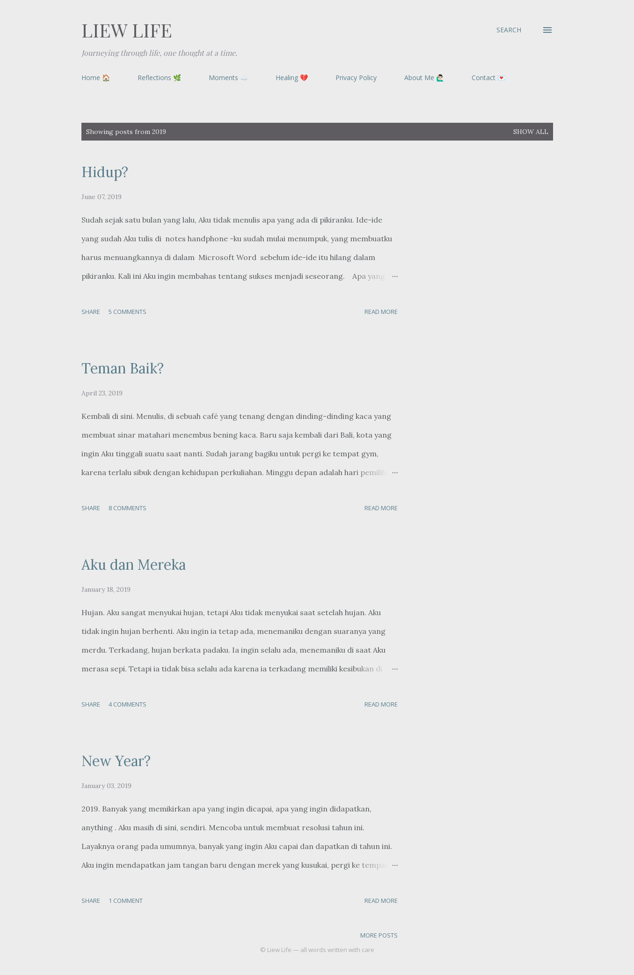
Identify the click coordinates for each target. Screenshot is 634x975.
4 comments (127, 704)
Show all (530, 131)
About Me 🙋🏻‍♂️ (424, 77)
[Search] (508, 30)
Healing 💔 (292, 77)
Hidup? (104, 172)
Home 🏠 (95, 77)
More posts (379, 935)
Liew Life (126, 29)
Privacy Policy (356, 77)
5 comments (127, 311)
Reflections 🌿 (159, 77)
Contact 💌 (488, 77)
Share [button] (90, 311)
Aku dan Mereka (133, 564)
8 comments (127, 508)
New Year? (116, 761)
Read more (381, 311)
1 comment (126, 900)
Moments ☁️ (228, 77)
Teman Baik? (122, 368)
